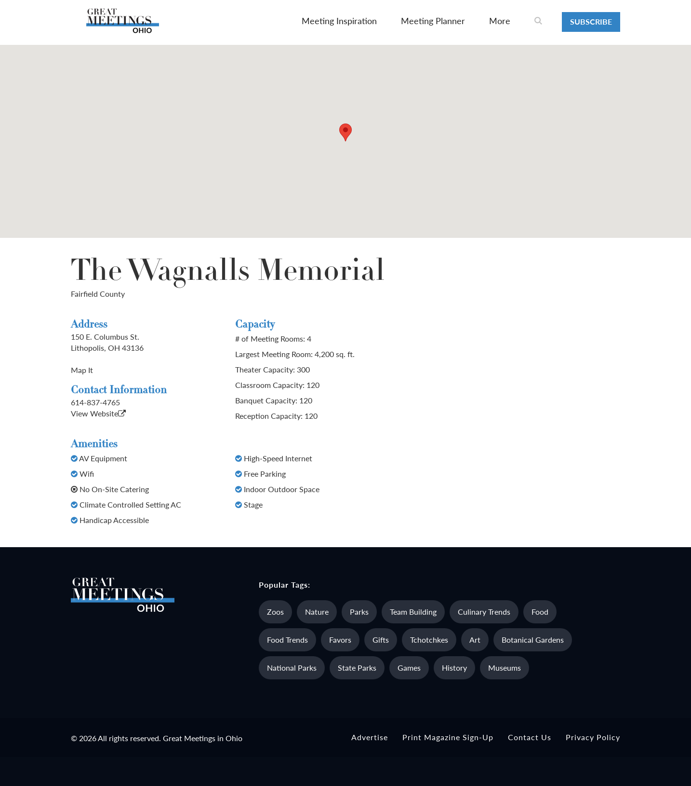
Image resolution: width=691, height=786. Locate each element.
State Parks (357, 667)
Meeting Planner (433, 20)
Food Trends (287, 639)
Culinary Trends (484, 611)
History (454, 667)
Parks (359, 611)
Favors (340, 639)
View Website (98, 413)
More (499, 20)
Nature (317, 611)
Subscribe (591, 21)
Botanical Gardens (533, 639)
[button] (345, 132)
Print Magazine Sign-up (447, 737)
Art (474, 639)
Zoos (275, 611)
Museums (504, 667)
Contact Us (529, 737)
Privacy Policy (593, 737)
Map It (82, 369)
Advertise (369, 737)
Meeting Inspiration (339, 20)
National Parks (292, 667)
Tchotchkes (429, 639)
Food (540, 611)
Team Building (413, 611)
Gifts (380, 639)
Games (409, 667)
